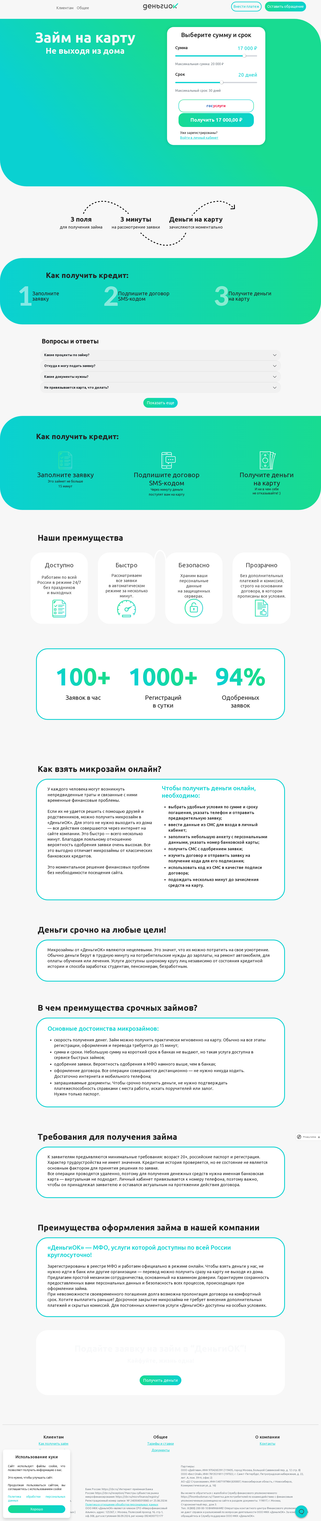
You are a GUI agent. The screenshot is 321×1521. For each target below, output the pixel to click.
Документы (160, 1450)
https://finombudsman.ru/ (196, 1496)
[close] (319, 1136)
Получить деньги (160, 1380)
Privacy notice (309, 1137)
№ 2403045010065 (138, 1500)
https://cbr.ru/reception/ (109, 1493)
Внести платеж (246, 6)
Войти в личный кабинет (199, 137)
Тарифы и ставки (160, 1443)
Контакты (267, 1443)
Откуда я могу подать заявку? (69, 366)
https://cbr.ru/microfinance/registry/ (137, 1496)
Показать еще (160, 402)
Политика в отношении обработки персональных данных (121, 1504)
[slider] (244, 55)
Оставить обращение (285, 6)
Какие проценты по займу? (66, 355)
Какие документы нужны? (66, 376)
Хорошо (36, 1509)
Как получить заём (53, 1443)
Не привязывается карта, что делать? (76, 387)
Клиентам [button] (64, 8)
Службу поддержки (213, 1515)
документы (250, 1500)
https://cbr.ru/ (110, 1489)
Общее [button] (83, 8)
